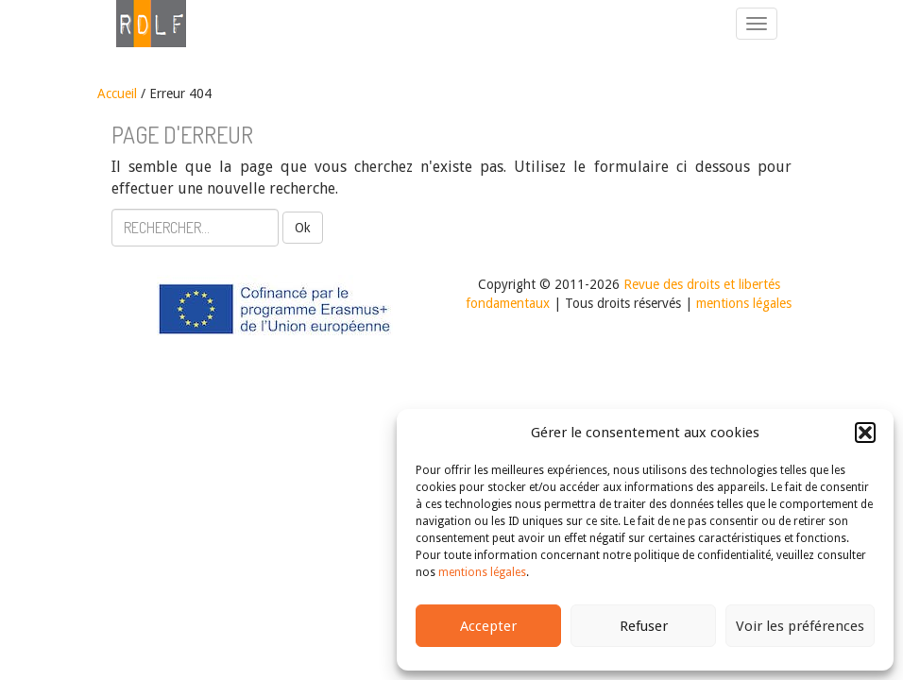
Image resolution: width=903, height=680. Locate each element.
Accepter (488, 626)
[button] (865, 432)
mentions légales (482, 572)
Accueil (117, 93)
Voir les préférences (800, 626)
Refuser (644, 626)
